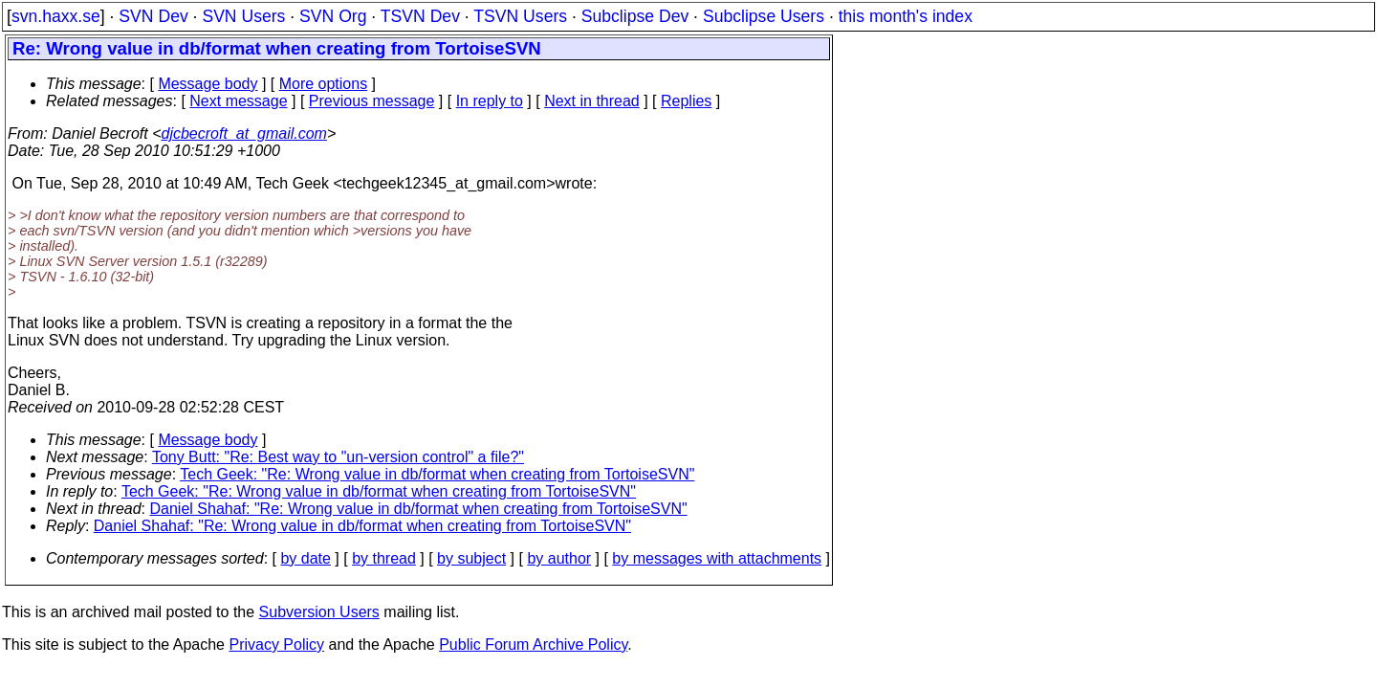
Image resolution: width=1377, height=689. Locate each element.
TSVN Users (520, 16)
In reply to (489, 101)
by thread (384, 558)
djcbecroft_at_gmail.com (244, 133)
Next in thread (592, 101)
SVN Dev (153, 16)
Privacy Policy (276, 644)
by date (305, 558)
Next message (238, 101)
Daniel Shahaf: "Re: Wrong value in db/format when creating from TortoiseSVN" (419, 508)
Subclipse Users (763, 16)
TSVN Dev (420, 16)
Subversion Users (319, 612)
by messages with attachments (716, 558)
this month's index (906, 16)
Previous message (372, 101)
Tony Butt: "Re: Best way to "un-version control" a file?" (338, 457)
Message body (207, 84)
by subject (471, 558)
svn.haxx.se (55, 16)
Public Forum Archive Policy (533, 644)
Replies (686, 101)
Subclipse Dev (634, 16)
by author (559, 558)
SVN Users (243, 16)
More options (323, 84)
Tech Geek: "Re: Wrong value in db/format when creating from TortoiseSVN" (437, 474)
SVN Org (332, 16)
